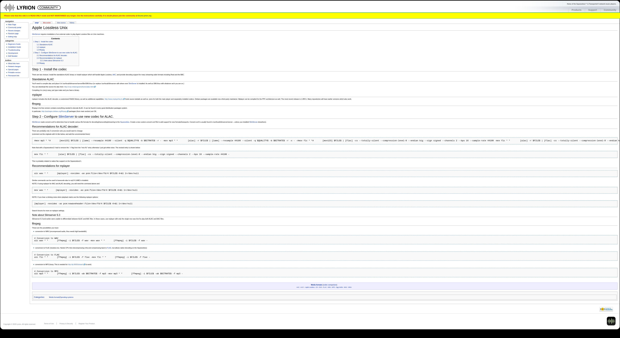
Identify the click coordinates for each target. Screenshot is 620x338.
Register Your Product (87, 323)
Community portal (14, 27)
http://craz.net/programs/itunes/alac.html (79, 87)
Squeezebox (124, 122)
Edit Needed (12, 56)
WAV (345, 287)
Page (37, 23)
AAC (114, 75)
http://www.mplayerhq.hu (114, 99)
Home (23, 9)
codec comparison (330, 285)
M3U (329, 287)
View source (61, 23)
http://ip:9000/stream (75, 264)
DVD (320, 287)
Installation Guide (14, 47)
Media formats (316, 285)
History (72, 23)
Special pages (13, 69)
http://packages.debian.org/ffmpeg (54, 111)
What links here (14, 63)
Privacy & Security (66, 323)
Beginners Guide (14, 44)
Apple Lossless (309, 287)
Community (610, 10)
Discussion (47, 23)
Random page (13, 33)
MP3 (333, 287)
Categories (39, 297)
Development (13, 53)
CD (317, 287)
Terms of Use (49, 323)
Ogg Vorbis (339, 287)
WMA (350, 287)
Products (577, 10)
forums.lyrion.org (144, 16)
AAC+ (302, 287)
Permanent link (13, 76)
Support (592, 10)
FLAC (109, 248)
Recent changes (14, 31)
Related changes (14, 66)
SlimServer (36, 34)
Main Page (12, 24)
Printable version (14, 72)
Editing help (12, 37)
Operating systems (66, 297)
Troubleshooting (14, 50)
